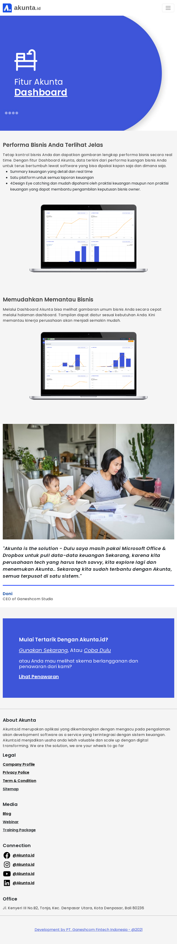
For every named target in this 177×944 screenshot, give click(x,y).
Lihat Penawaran (39, 676)
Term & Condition (19, 780)
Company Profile (19, 764)
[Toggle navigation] (168, 8)
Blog (7, 813)
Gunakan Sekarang (43, 650)
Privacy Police (16, 772)
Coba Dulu (97, 650)
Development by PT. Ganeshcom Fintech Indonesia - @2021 (89, 929)
